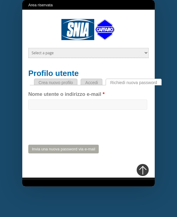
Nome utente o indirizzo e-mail (66, 94)
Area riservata (40, 5)
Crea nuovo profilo (56, 82)
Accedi (91, 82)
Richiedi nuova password (136, 82)
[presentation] (74, 128)
